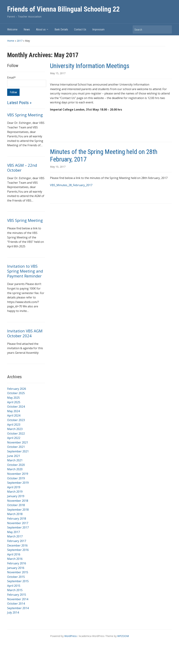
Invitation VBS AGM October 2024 (24, 333)
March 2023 (15, 429)
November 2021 (17, 442)
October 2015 (16, 577)
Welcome (12, 29)
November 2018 (17, 501)
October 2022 (16, 433)
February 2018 (16, 518)
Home (10, 40)
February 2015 (16, 595)
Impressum (98, 29)
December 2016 (17, 545)
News (27, 29)
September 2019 (18, 483)
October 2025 (16, 393)
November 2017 (17, 523)
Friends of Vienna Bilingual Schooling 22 (63, 9)
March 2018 (15, 514)
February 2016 (16, 563)
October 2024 (16, 406)
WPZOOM (123, 636)
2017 (19, 40)
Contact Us (80, 29)
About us (41, 29)
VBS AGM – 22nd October (22, 168)
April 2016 (13, 554)
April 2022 (13, 438)
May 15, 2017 (57, 73)
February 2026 (16, 389)
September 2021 (18, 451)
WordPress (70, 636)
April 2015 (13, 586)
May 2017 (13, 532)
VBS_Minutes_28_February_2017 (71, 185)
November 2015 (17, 572)
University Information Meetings (89, 66)
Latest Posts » (19, 102)
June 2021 (13, 456)
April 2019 (13, 487)
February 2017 (16, 541)
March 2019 (15, 492)
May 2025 (13, 398)
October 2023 (16, 420)
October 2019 (16, 478)
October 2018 (16, 505)
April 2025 (13, 402)
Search (167, 29)
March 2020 (15, 469)
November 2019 (17, 474)
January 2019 (15, 496)
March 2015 (15, 590)
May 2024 (13, 411)
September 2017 (18, 527)
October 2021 (16, 447)
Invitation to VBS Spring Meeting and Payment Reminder (25, 271)
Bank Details (61, 29)
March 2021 (15, 460)
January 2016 (15, 568)
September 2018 (18, 510)
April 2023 (13, 425)
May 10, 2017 (57, 166)
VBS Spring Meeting (25, 114)
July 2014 (13, 612)
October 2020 (16, 465)
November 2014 (17, 599)
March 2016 (15, 559)
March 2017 (15, 536)
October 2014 (16, 603)
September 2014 (18, 608)
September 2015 (18, 581)
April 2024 (13, 415)
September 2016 (18, 550)
